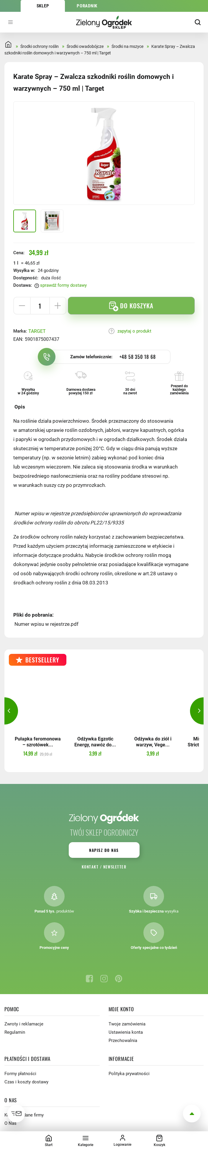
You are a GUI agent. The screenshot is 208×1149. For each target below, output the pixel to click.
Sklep (43, 6)
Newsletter (115, 867)
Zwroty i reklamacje (23, 1024)
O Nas (10, 1123)
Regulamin (14, 1032)
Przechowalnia (123, 1040)
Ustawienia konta (126, 1032)
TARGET (37, 331)
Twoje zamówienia (127, 1024)
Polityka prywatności (129, 1073)
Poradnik (87, 6)
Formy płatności (20, 1073)
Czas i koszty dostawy (26, 1082)
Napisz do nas (104, 850)
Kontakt (90, 867)
